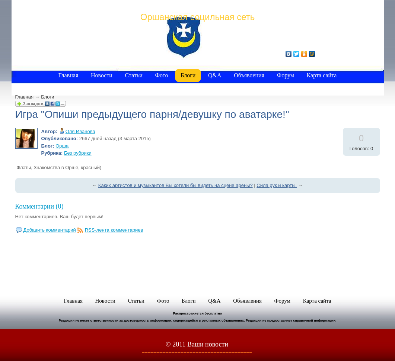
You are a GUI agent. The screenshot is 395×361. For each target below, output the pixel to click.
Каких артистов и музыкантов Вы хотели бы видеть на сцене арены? (175, 185)
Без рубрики (78, 153)
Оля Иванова (80, 131)
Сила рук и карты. (277, 185)
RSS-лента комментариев (114, 230)
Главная (24, 97)
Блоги (47, 97)
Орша (62, 146)
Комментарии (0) (39, 206)
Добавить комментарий (49, 230)
